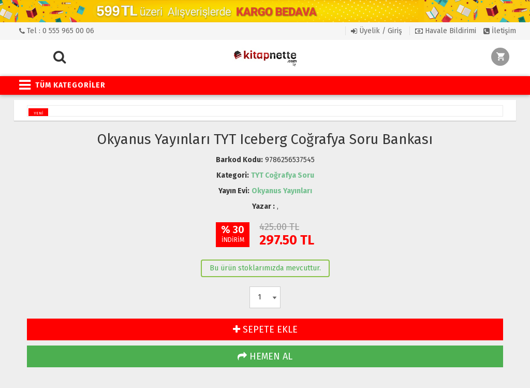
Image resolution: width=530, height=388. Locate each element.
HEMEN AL (265, 356)
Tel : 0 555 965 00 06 (56, 30)
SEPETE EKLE (265, 329)
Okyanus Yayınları (282, 190)
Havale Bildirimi (445, 30)
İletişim (499, 30)
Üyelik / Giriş (376, 30)
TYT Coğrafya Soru (282, 175)
